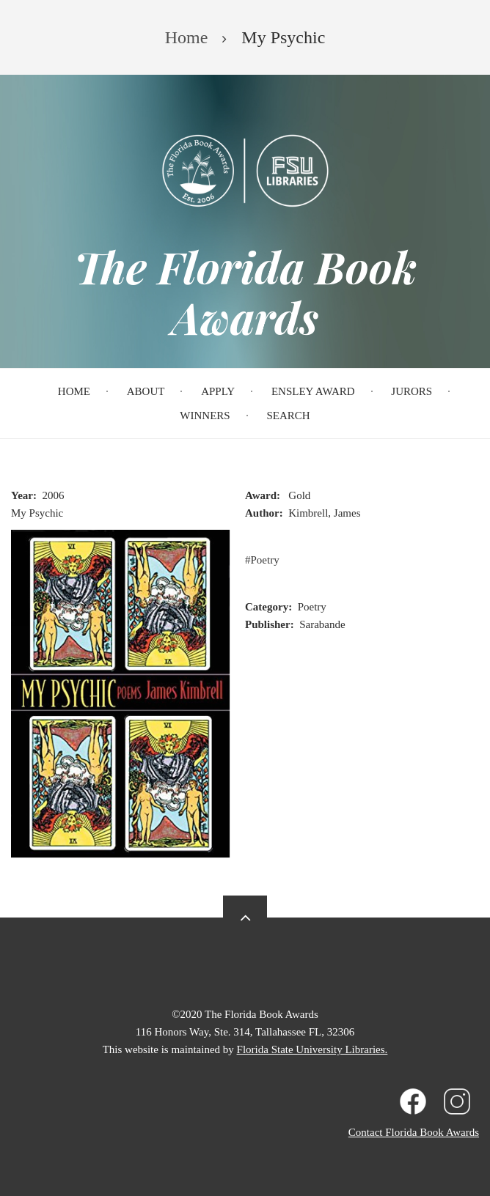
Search (288, 415)
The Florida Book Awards (245, 291)
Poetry (265, 560)
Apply (218, 391)
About (146, 391)
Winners (205, 415)
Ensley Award (313, 391)
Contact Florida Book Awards (413, 1132)
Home (74, 391)
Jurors (411, 391)
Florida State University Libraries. (312, 1049)
